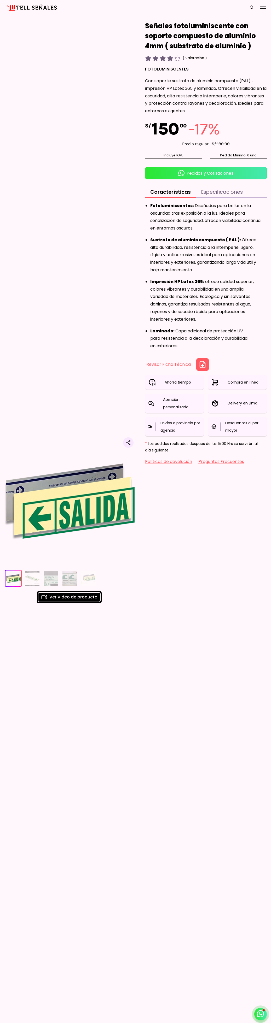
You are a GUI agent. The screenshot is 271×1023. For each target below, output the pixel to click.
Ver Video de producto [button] (69, 597)
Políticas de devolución (168, 461)
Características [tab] (170, 192)
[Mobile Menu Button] (263, 7)
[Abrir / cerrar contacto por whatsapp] (260, 1014)
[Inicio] (31, 7)
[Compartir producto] (128, 442)
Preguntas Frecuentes (221, 461)
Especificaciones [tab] (222, 192)
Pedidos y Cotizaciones (205, 173)
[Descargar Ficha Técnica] (202, 364)
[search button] (251, 7)
